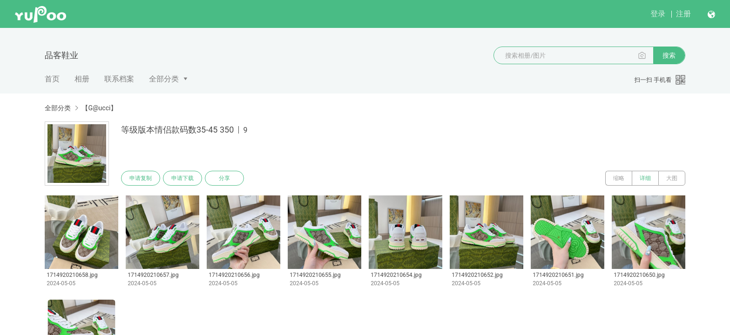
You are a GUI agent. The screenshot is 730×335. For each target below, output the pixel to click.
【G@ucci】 (99, 108)
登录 (657, 13)
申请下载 (182, 178)
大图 (671, 178)
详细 (645, 178)
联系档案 (119, 78)
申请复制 (140, 178)
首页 (52, 78)
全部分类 (164, 78)
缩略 (618, 178)
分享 (224, 178)
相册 (81, 78)
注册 (683, 13)
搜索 (669, 55)
